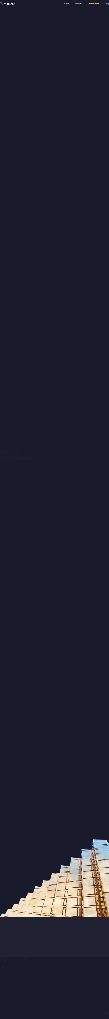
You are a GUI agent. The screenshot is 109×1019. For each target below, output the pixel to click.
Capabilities (79, 4)
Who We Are (95, 4)
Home (66, 4)
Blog (107, 4)
